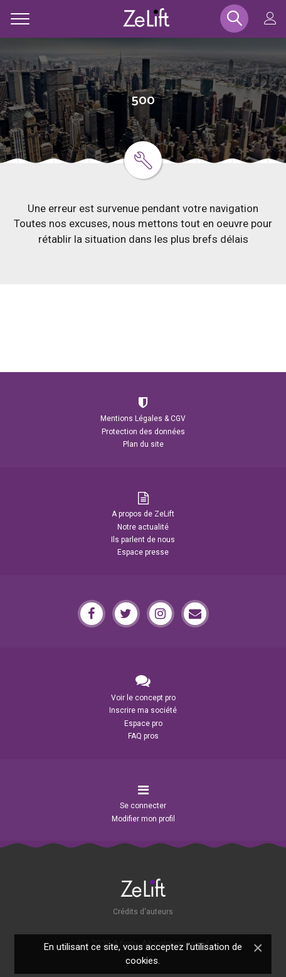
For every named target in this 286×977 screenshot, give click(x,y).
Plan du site (143, 444)
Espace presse (143, 552)
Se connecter (143, 805)
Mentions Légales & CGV (143, 418)
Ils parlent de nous (143, 539)
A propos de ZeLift (143, 514)
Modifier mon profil (143, 818)
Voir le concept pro (143, 697)
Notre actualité (143, 527)
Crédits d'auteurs (143, 911)
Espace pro (143, 723)
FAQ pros (143, 736)
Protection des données (143, 431)
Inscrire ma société (143, 710)
